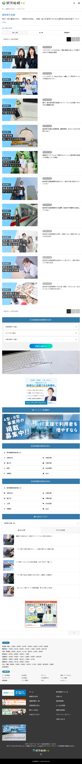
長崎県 (23, 664)
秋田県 (35, 646)
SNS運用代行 (45, 678)
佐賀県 (17, 664)
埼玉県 (27, 649)
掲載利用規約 (60, 710)
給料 (8, 468)
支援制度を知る (34, 705)
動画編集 (4, 680)
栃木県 (16, 649)
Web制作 (24, 675)
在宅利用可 (5, 667)
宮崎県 (39, 664)
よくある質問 (61, 705)
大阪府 (22, 656)
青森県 (19, 646)
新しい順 (15, 32)
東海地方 (4, 654)
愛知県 (22, 654)
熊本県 (28, 664)
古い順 (41, 32)
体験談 (9, 473)
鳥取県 (11, 659)
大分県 (34, 664)
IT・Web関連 (6, 675)
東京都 (38, 649)
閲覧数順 (66, 32)
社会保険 (49, 468)
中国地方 (4, 659)
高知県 (27, 662)
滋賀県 (11, 656)
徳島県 (11, 662)
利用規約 (61, 746)
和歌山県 (38, 656)
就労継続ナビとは (62, 692)
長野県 (41, 651)
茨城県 (11, 649)
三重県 (27, 654)
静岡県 (16, 654)
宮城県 (30, 646)
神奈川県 (44, 649)
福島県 (46, 646)
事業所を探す (33, 696)
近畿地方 (4, 656)
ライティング (6, 678)
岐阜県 (11, 654)
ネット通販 (63, 678)
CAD (42, 680)
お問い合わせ (60, 719)
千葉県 (33, 649)
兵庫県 (27, 656)
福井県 (30, 651)
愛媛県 (22, 662)
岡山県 (22, 659)
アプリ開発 (25, 680)
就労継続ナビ (36, 761)
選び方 (9, 463)
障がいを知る (33, 710)
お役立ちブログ (34, 714)
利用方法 (10, 458)
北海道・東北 (6, 646)
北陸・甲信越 (6, 651)
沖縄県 (51, 664)
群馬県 (22, 649)
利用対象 (49, 458)
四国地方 (4, 662)
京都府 (16, 656)
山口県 (33, 659)
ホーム (31, 692)
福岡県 (12, 664)
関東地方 (4, 649)
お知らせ (59, 696)
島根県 (16, 659)
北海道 (13, 646)
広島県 (27, 659)
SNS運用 (24, 678)
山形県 (41, 646)
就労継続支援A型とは (14, 452)
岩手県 (24, 646)
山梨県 (35, 651)
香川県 (16, 662)
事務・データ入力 (65, 675)
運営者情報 (60, 701)
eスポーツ (63, 680)
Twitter (41, 754)
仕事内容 (49, 463)
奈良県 (33, 656)
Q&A (47, 473)
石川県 (24, 651)
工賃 (8, 503)
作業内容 (49, 498)
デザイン (43, 675)
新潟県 (13, 651)
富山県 (19, 651)
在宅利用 (49, 503)
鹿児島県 (45, 664)
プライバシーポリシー (63, 714)
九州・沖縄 (5, 664)
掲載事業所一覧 (34, 701)
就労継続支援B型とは (14, 488)
